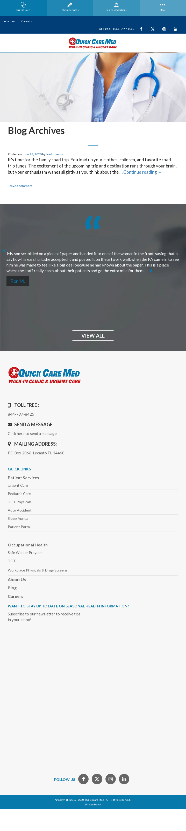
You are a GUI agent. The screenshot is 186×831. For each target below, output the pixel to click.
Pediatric (19, 493)
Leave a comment (20, 186)
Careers (27, 21)
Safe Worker (25, 552)
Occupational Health (28, 544)
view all (93, 335)
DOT (12, 561)
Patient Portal (19, 526)
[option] (93, 260)
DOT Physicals (20, 502)
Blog (12, 587)
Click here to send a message (32, 433)
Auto (20, 510)
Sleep (18, 518)
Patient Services (23, 477)
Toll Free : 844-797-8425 (117, 29)
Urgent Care (18, 485)
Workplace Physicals (38, 570)
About (17, 579)
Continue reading (142, 172)
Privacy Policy (93, 804)
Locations (9, 21)
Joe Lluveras (54, 154)
